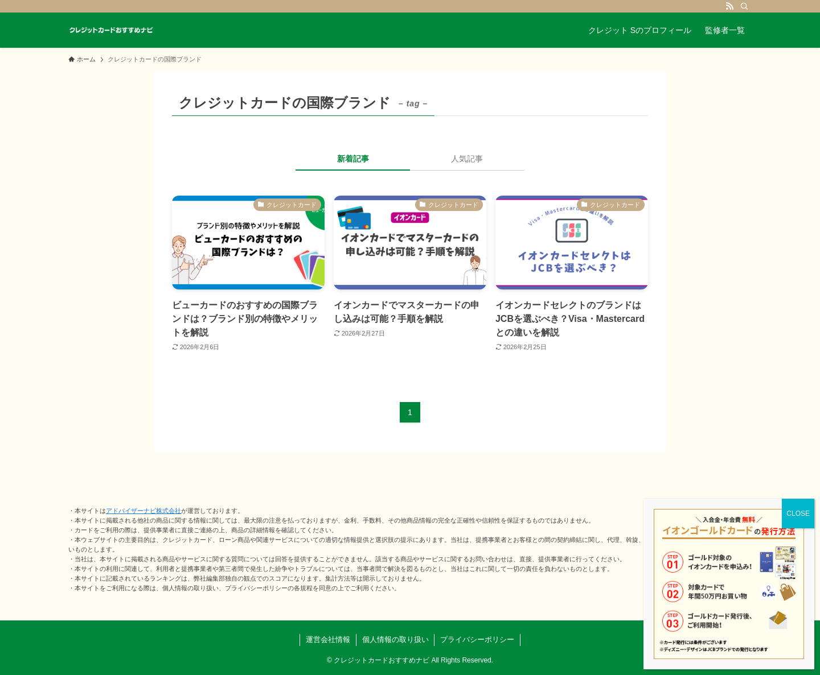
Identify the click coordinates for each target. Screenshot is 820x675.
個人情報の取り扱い (395, 639)
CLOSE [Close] (798, 513)
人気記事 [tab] (467, 158)
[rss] (729, 6)
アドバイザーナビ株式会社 (143, 510)
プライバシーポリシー (477, 639)
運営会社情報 (328, 639)
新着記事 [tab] (353, 158)
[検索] (744, 6)
